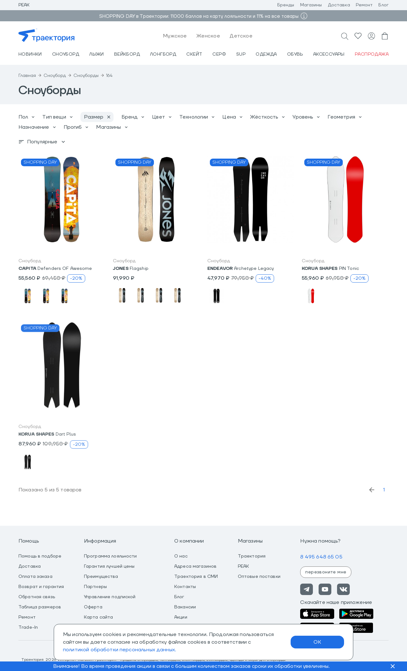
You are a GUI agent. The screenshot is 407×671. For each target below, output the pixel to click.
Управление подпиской (110, 597)
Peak (24, 5)
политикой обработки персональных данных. (119, 650)
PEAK (243, 566)
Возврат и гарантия (41, 587)
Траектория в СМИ (196, 576)
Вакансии (185, 607)
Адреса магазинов (195, 566)
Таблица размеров (39, 607)
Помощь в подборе (39, 556)
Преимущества (101, 576)
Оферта (93, 607)
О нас (181, 556)
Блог (383, 5)
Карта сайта (98, 617)
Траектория (252, 556)
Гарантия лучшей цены (109, 566)
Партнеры (95, 587)
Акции (180, 617)
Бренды (285, 5)
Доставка (339, 5)
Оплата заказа (35, 576)
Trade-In (28, 627)
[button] (61, 199)
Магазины (311, 5)
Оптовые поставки (259, 576)
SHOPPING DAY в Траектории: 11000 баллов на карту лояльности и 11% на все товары (199, 16)
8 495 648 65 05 (321, 557)
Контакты (185, 587)
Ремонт (364, 5)
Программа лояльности (110, 556)
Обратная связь (36, 597)
